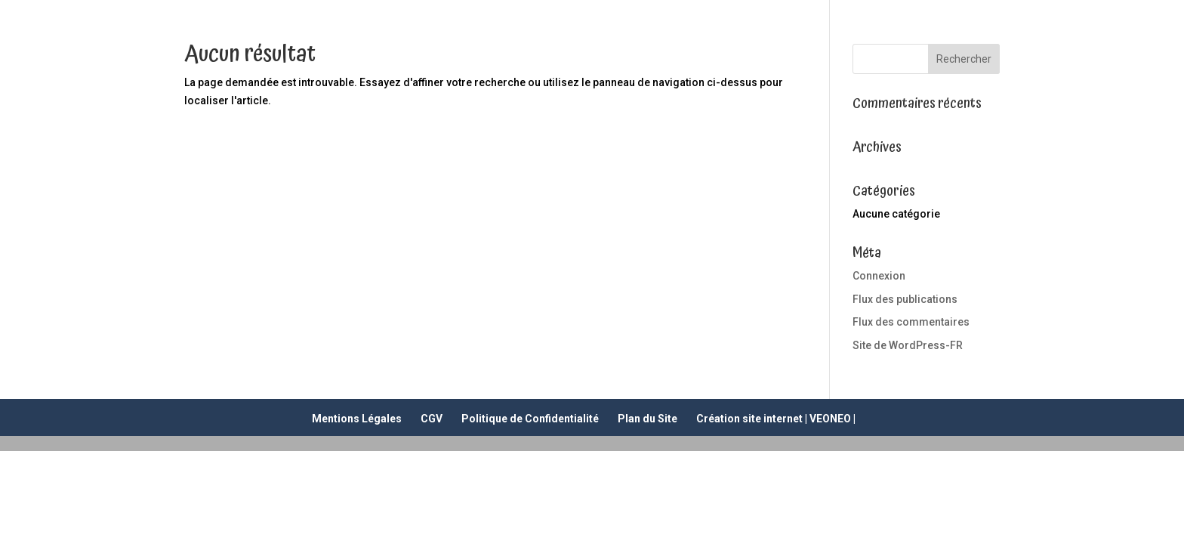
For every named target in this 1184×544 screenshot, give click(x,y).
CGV (431, 419)
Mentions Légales (357, 419)
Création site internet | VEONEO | (776, 419)
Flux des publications (905, 299)
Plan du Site (647, 419)
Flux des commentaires (911, 322)
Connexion (879, 276)
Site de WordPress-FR (908, 345)
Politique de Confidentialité (530, 419)
